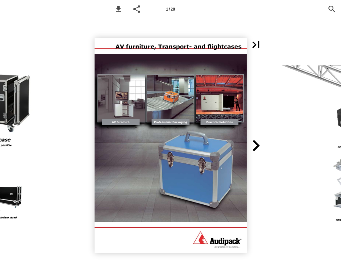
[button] (118, 9)
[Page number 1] (170, 9)
